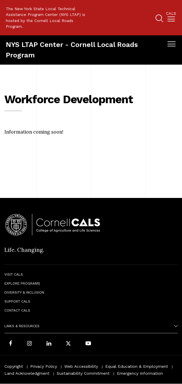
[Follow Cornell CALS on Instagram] (29, 344)
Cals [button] (171, 14)
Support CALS (17, 301)
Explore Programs (22, 283)
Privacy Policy (43, 366)
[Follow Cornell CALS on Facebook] (10, 344)
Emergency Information (140, 373)
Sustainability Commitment (83, 373)
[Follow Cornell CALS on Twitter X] (68, 344)
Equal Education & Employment (136, 366)
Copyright (13, 366)
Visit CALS (13, 274)
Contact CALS (17, 310)
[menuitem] (171, 18)
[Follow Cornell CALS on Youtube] (88, 344)
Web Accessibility (81, 366)
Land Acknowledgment (26, 373)
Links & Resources (22, 326)
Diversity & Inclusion (24, 292)
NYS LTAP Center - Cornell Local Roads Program (72, 50)
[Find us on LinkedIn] (49, 344)
